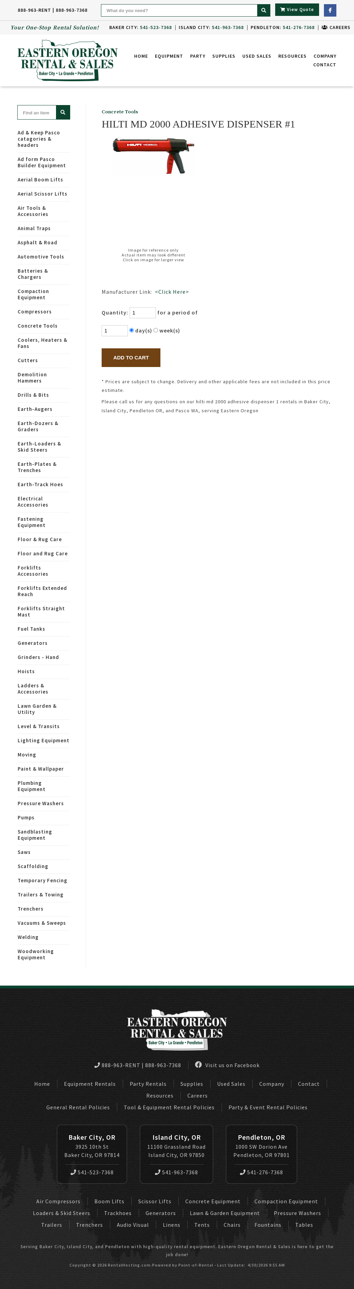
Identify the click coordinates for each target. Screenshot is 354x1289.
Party (197, 56)
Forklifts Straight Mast (41, 611)
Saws (24, 852)
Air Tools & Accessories (33, 211)
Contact (324, 65)
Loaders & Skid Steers (61, 1213)
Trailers (51, 1224)
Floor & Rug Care (40, 539)
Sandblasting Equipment (35, 834)
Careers (336, 27)
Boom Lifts (109, 1201)
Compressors (35, 311)
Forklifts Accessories (33, 570)
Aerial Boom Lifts (40, 179)
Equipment (169, 56)
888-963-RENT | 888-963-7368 (52, 10)
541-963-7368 (176, 1172)
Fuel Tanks (31, 628)
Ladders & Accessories (33, 688)
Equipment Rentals (90, 1083)
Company (325, 56)
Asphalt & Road (37, 242)
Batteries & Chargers (33, 273)
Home (141, 56)
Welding (28, 937)
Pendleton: (283, 27)
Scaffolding (33, 866)
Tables (304, 1224)
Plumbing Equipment (32, 786)
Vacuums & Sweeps (42, 923)
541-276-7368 (261, 1172)
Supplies (223, 56)
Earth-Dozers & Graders (38, 426)
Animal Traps (34, 228)
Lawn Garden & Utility (37, 709)
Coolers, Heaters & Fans (42, 343)
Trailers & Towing (41, 894)
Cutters (28, 360)
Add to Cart (131, 357)
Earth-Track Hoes (40, 484)
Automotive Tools (41, 256)
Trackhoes (118, 1213)
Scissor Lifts (154, 1201)
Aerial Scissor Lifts (42, 193)
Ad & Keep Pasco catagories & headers (39, 138)
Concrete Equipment (213, 1201)
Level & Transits (39, 726)
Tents (202, 1224)
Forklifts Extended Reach (42, 591)
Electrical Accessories (33, 501)
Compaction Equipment (33, 294)
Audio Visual (133, 1224)
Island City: (211, 27)
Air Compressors (58, 1201)
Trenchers (31, 908)
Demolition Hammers (32, 377)
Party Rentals (148, 1083)
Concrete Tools (38, 325)
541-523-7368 (92, 1172)
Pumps (26, 817)
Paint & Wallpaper (41, 768)
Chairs (232, 1224)
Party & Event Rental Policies (268, 1107)
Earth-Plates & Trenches (37, 467)
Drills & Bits (33, 395)
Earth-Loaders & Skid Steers (39, 446)
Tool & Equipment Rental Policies (169, 1107)
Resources (292, 56)
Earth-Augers (35, 409)
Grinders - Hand (38, 657)
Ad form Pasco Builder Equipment (42, 162)
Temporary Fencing (42, 880)
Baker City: (140, 27)
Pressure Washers (41, 803)
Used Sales (256, 56)
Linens (171, 1224)
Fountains (267, 1224)
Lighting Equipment (43, 740)
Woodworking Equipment (36, 954)
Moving (27, 754)
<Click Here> (172, 291)
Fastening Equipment (32, 522)
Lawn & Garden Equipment (225, 1213)
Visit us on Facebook (227, 1065)
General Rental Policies (78, 1107)
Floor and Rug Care (43, 553)
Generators (33, 643)
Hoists (26, 671)
